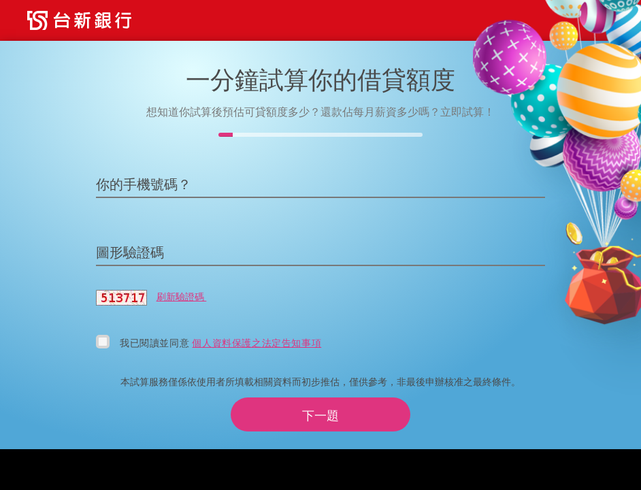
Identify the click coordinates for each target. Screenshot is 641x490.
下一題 (320, 415)
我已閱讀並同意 (156, 342)
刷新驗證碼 (182, 296)
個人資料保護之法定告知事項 (256, 342)
